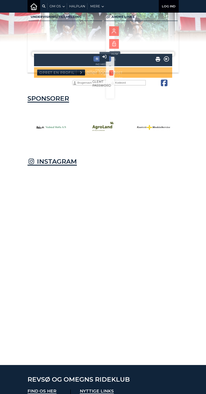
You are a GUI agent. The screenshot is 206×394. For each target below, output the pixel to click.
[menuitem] (34, 6)
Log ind (169, 6)
